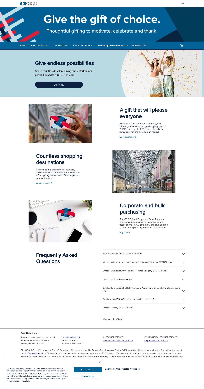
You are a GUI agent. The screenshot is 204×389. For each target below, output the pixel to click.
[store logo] (28, 3)
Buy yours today (128, 137)
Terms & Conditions (37, 353)
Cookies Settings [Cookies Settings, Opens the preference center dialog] (88, 376)
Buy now (125, 232)
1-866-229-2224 (72, 337)
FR (182, 3)
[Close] (100, 362)
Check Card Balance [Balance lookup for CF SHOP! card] (82, 45)
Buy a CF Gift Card (39, 45)
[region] (54, 371)
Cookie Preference (131, 369)
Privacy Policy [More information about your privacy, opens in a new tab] (25, 381)
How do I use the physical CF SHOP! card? (122, 253)
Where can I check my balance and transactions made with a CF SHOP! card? (138, 262)
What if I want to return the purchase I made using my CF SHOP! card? (135, 271)
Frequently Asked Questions (111, 45)
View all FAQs (112, 319)
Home (22, 45)
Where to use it (44, 183)
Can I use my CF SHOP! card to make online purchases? (128, 299)
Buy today (59, 84)
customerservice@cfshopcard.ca (118, 340)
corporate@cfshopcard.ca (156, 340)
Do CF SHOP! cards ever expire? (117, 279)
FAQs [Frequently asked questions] (117, 369)
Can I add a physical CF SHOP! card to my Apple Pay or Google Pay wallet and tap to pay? (141, 289)
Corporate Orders (139, 45)
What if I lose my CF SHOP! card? (118, 307)
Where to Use (60, 45)
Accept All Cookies (88, 370)
